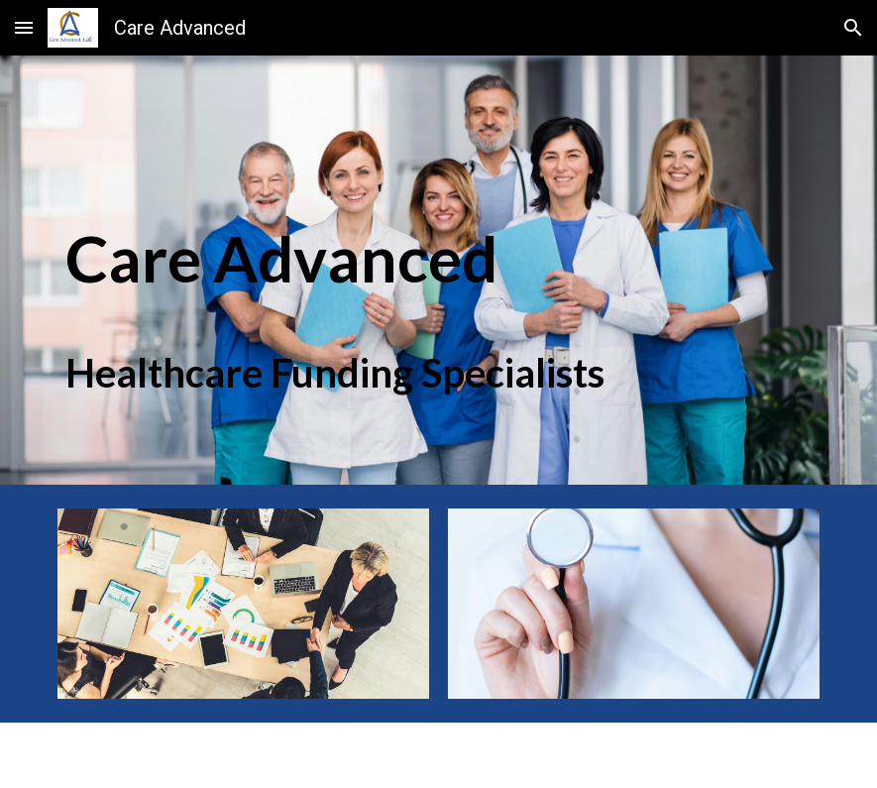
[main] (373, 228)
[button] (24, 27)
